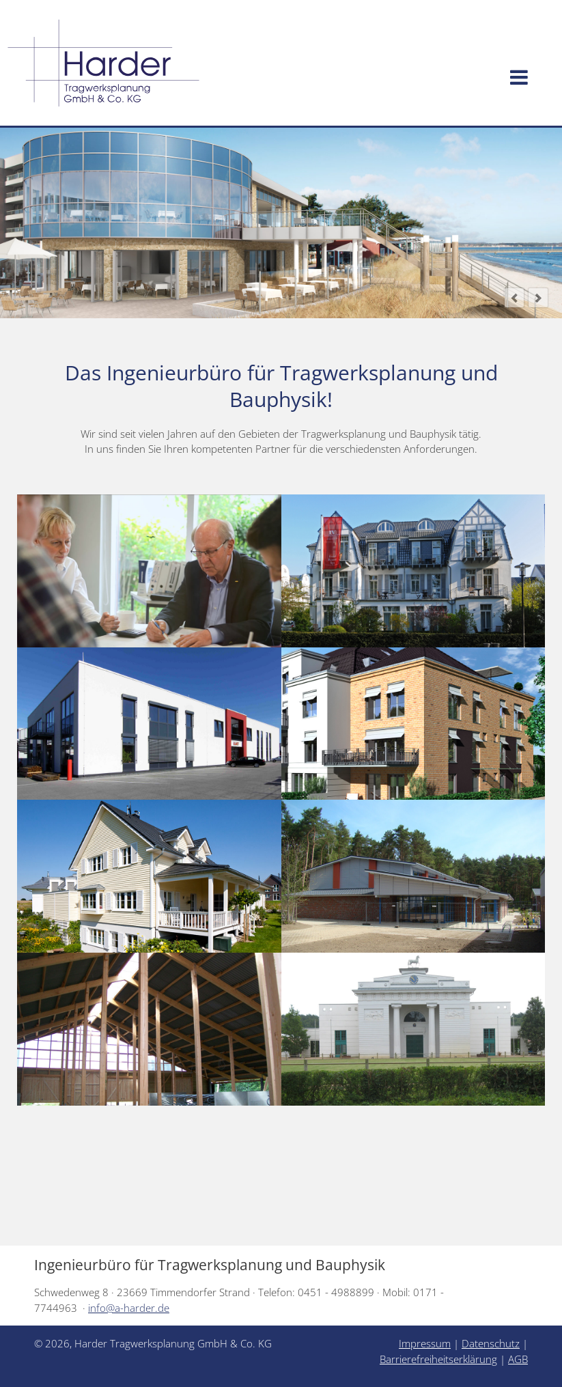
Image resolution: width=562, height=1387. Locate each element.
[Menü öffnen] (519, 78)
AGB (518, 1359)
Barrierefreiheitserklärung (438, 1359)
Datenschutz (491, 1343)
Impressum (425, 1343)
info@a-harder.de (128, 1308)
